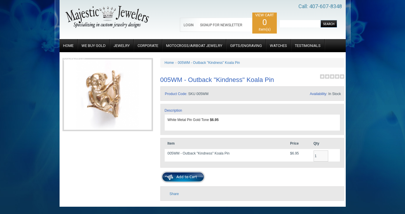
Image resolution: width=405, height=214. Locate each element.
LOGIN (189, 25)
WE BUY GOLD (93, 45)
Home (169, 63)
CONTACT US (74, 59)
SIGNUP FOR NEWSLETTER (221, 25)
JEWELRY (122, 45)
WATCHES (278, 45)
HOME (68, 45)
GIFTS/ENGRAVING (246, 45)
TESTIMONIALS (308, 45)
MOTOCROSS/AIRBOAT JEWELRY (194, 45)
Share (174, 194)
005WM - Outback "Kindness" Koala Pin (209, 63)
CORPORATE (148, 45)
